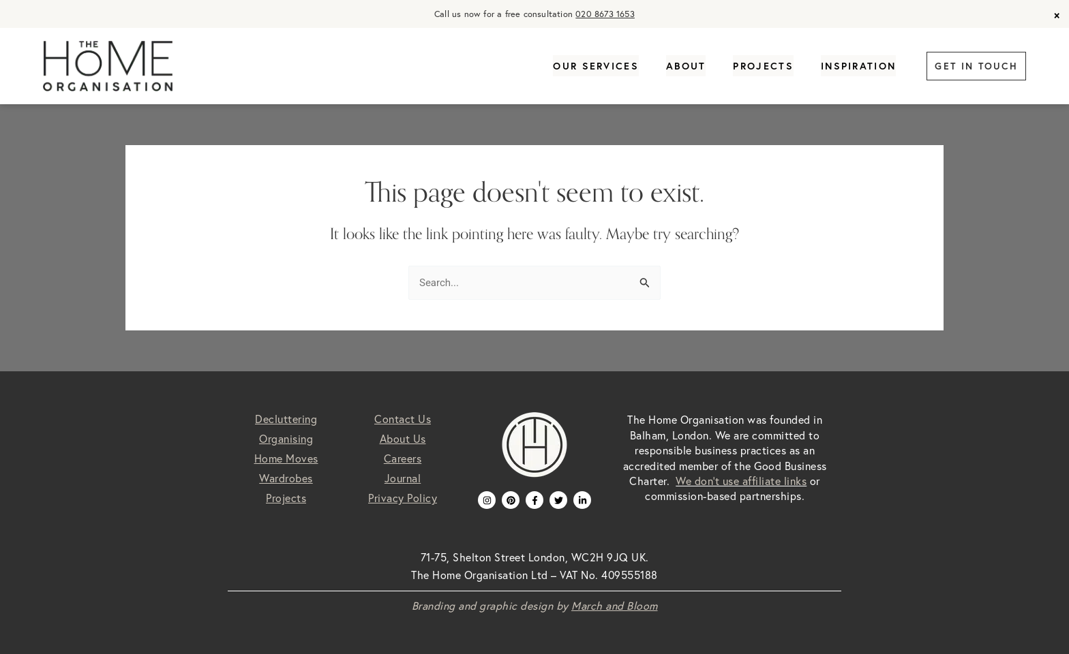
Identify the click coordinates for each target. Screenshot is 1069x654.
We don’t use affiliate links (741, 481)
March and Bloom (614, 605)
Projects (763, 66)
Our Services (596, 66)
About (686, 66)
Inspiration (858, 66)
